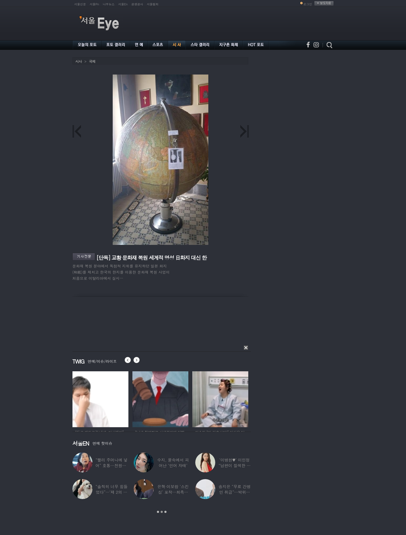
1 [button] (158, 512)
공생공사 (137, 4)
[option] (100, 398)
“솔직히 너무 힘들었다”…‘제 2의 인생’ (111, 492)
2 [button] (162, 512)
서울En (123, 4)
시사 (78, 61)
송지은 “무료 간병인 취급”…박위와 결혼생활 (234, 492)
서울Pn (94, 4)
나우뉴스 (109, 4)
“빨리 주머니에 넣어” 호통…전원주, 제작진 (111, 465)
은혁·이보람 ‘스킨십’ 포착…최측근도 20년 (173, 492)
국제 (92, 61)
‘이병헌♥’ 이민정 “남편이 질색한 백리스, (234, 465)
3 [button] (165, 512)
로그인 (307, 4)
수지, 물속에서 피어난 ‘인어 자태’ (173, 462)
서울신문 (80, 4)
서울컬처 (153, 4)
